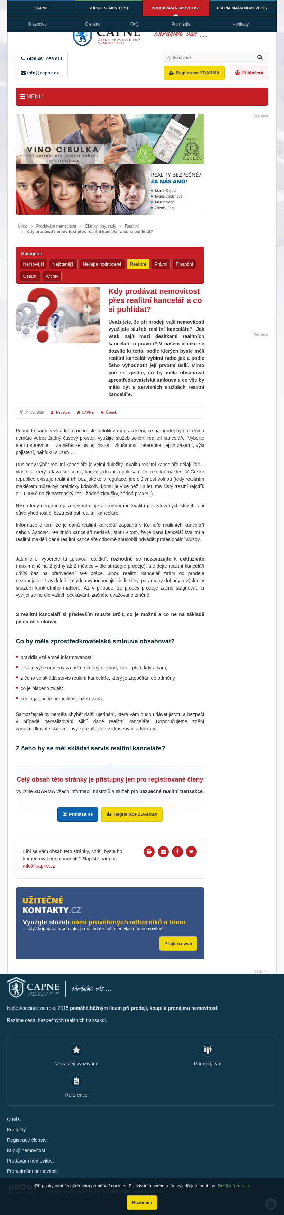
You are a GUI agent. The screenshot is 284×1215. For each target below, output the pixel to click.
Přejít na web (178, 943)
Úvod (23, 226)
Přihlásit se (81, 814)
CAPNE (41, 8)
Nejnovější (33, 264)
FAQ (134, 24)
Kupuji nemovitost (109, 8)
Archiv (52, 276)
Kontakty (241, 24)
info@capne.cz (43, 72)
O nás (13, 1119)
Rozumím (142, 1202)
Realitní (132, 226)
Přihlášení (252, 72)
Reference (76, 1095)
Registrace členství (27, 1140)
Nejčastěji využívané (76, 1063)
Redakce (63, 412)
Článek (111, 412)
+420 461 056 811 (44, 58)
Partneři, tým (207, 1063)
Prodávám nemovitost (176, 8)
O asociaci (37, 24)
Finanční (184, 264)
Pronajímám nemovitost (243, 8)
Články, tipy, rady (100, 226)
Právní (161, 264)
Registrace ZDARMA (197, 72)
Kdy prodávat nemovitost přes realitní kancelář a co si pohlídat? (90, 231)
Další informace (233, 1185)
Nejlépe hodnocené (102, 264)
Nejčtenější (63, 264)
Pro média (181, 24)
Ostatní (30, 276)
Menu (35, 96)
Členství (92, 24)
